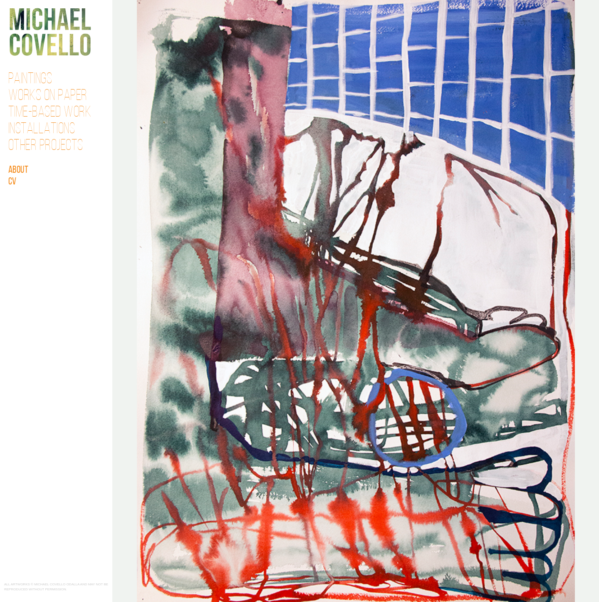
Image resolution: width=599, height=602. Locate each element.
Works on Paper (47, 96)
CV (12, 182)
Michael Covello (50, 32)
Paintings (30, 79)
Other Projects (45, 146)
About (18, 170)
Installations (41, 129)
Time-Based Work (50, 112)
